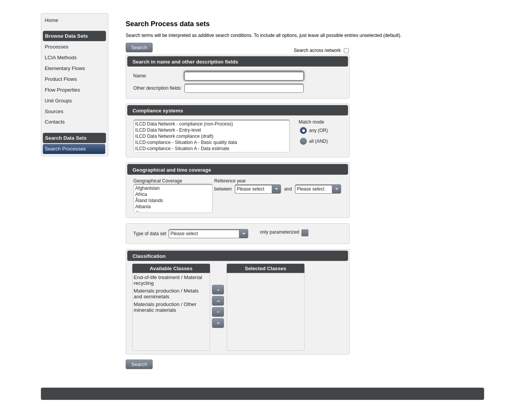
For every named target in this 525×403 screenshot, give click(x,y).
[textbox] (244, 75)
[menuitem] (74, 20)
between (223, 189)
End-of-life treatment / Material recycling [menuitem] (168, 280)
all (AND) (318, 141)
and (288, 189)
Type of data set (149, 233)
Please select (250, 189)
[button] (139, 47)
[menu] (171, 312)
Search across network (317, 50)
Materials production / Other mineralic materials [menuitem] (165, 307)
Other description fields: (157, 88)
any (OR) (318, 130)
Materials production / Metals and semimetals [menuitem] (166, 293)
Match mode (311, 122)
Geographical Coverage (157, 181)
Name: (140, 76)
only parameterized (279, 232)
